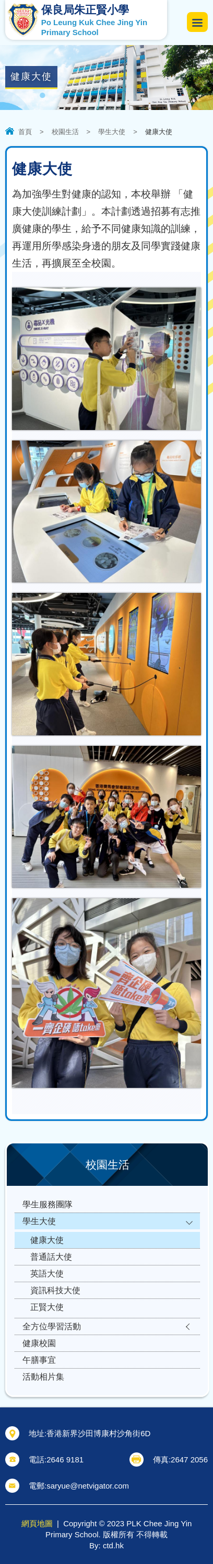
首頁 (25, 132)
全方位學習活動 (51, 1326)
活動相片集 (43, 1376)
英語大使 (47, 1273)
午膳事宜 (39, 1360)
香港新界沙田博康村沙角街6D (98, 1433)
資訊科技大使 (55, 1290)
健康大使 (47, 1240)
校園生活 (65, 132)
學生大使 (111, 132)
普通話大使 (51, 1256)
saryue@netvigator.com (87, 1485)
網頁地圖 (37, 1523)
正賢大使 (47, 1307)
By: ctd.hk (106, 1545)
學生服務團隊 (47, 1204)
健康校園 (39, 1343)
